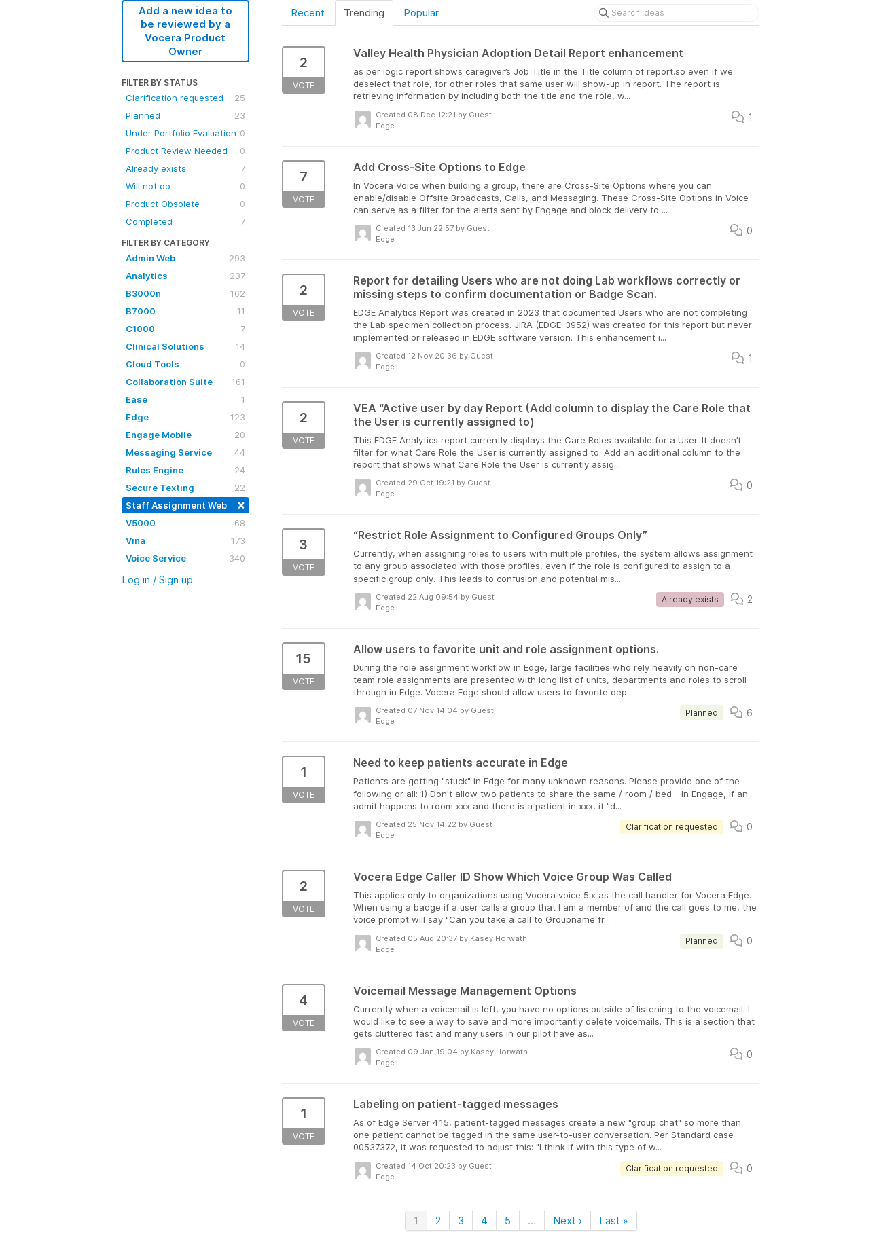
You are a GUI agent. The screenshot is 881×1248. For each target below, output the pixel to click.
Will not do (185, 186)
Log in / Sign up (157, 579)
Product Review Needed (185, 151)
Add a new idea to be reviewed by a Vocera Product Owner (185, 31)
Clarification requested (185, 98)
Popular (421, 12)
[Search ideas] (676, 13)
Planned (185, 115)
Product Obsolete (185, 203)
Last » (613, 1220)
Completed (185, 221)
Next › (567, 1220)
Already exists (185, 168)
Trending (364, 12)
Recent (308, 12)
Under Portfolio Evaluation (185, 133)
